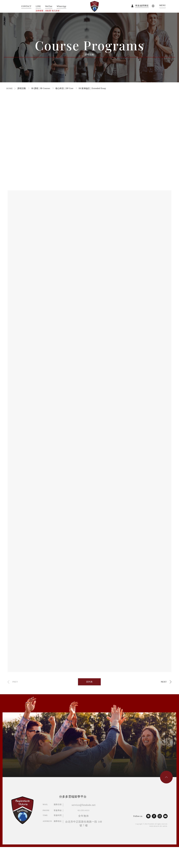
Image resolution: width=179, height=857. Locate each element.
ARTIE (164, 826)
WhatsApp (61, 6)
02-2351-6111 (83, 810)
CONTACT (26, 6)
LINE (38, 6)
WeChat (48, 6)
